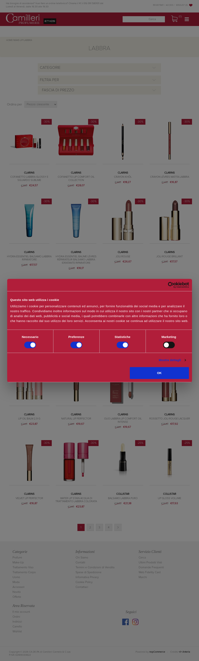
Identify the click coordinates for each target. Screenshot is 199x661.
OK (159, 373)
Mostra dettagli (170, 360)
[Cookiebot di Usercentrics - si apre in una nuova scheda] (171, 285)
